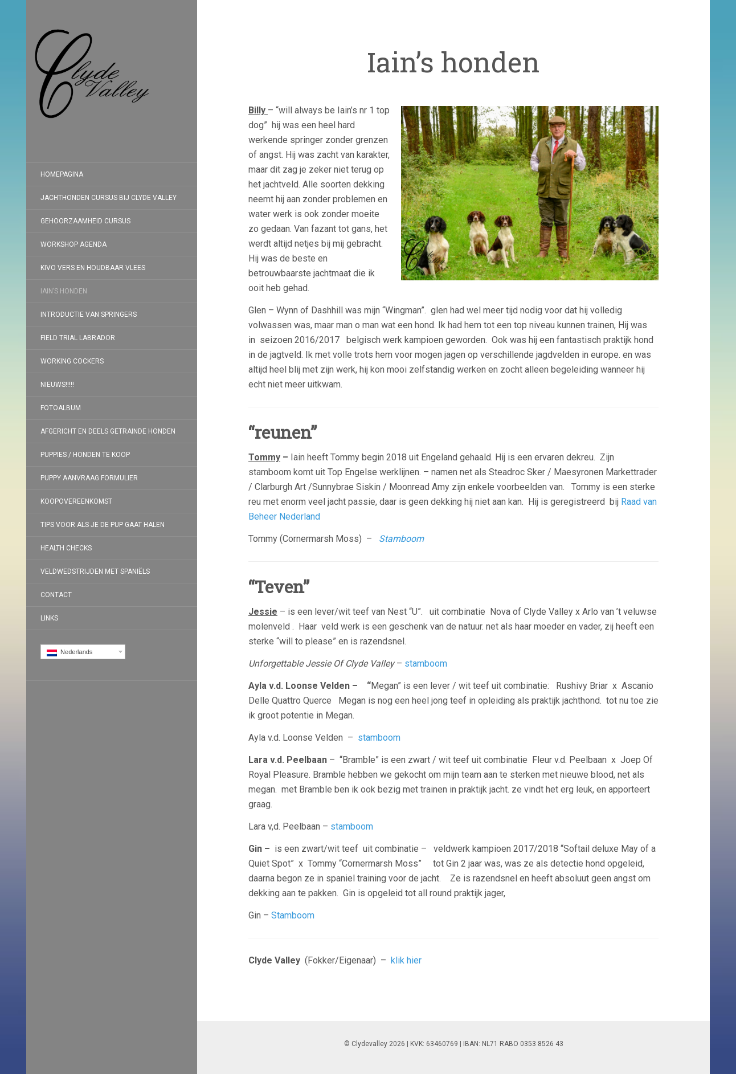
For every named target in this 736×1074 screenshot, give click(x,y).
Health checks (66, 548)
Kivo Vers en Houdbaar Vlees (92, 268)
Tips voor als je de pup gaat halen (102, 525)
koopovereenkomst (76, 501)
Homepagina (61, 174)
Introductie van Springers (88, 314)
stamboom (425, 663)
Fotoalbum (60, 408)
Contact (56, 595)
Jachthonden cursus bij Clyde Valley (108, 198)
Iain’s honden (63, 291)
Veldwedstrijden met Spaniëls (95, 571)
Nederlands (69, 652)
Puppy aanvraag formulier (89, 478)
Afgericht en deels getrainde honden (107, 431)
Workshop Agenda (73, 244)
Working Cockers (72, 361)
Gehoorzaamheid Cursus (85, 221)
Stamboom (401, 538)
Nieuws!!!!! (57, 385)
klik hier (406, 960)
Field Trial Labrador (77, 338)
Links (49, 618)
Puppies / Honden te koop (85, 455)
